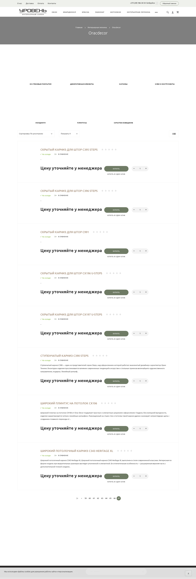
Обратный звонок (169, 3)
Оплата (41, 3)
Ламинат (105, 12)
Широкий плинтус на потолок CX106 (75, 405)
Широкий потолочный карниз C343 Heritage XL (85, 453)
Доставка (30, 3)
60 (90, 501)
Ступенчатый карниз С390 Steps (70, 357)
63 (102, 501)
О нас (19, 3)
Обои (60, 12)
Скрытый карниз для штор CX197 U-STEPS (78, 316)
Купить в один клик (118, 174)
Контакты (52, 3)
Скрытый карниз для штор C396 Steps (76, 191)
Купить (117, 169)
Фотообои (121, 12)
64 (106, 501)
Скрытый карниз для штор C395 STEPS (76, 149)
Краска (91, 12)
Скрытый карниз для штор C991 (70, 232)
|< (77, 501)
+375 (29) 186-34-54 (138, 3)
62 (98, 501)
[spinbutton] (142, 169)
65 (110, 501)
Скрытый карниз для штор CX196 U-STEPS (78, 274)
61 (94, 501)
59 (86, 501)
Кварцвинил (75, 12)
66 (115, 501)
